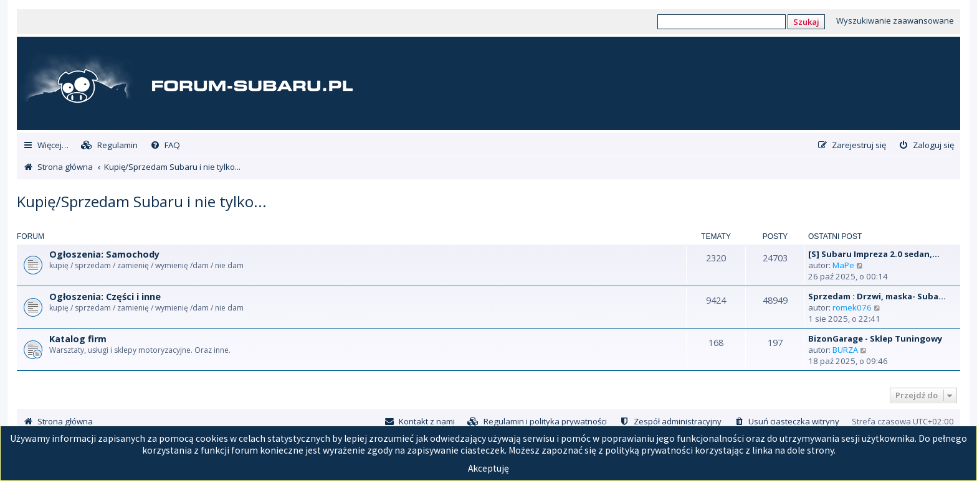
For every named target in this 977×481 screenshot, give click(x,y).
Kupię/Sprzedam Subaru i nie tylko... (142, 201)
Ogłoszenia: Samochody (104, 254)
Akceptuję (488, 468)
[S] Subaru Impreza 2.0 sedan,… (874, 253)
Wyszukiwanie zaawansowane (895, 20)
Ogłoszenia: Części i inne (105, 296)
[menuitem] (109, 145)
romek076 (852, 307)
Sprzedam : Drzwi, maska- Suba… (877, 296)
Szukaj (806, 21)
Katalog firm (78, 339)
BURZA (845, 349)
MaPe (843, 265)
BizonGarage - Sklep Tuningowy (875, 338)
